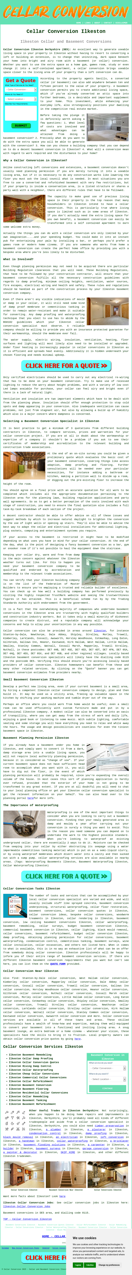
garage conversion (96, 1148)
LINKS (88, 23)
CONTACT (108, 23)
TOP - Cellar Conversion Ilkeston (27, 1219)
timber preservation (109, 1125)
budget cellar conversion (93, 933)
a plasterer (96, 1129)
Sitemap (5, 1248)
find (15, 978)
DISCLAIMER (121, 23)
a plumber (53, 1129)
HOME (78, 23)
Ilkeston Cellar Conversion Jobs (26, 1206)
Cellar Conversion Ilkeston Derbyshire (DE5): (37, 49)
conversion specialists (48, 657)
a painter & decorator (20, 1152)
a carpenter (96, 1144)
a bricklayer (119, 1141)
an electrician (67, 1137)
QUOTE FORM (58, 964)
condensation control (45, 1133)
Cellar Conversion (61, 1248)
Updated (45, 1248)
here (31, 798)
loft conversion (112, 1137)
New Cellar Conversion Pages (25, 1248)
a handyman (26, 1141)
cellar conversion (37, 665)
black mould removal (18, 1137)
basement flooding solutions (45, 1144)
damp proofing (96, 1133)
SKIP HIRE (68, 1152)
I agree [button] (78, 1265)
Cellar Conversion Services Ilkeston (43, 1047)
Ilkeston (100, 630)
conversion (24, 672)
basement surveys (48, 1148)
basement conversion (48, 960)
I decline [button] (90, 1265)
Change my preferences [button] (109, 1265)
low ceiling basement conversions (49, 922)
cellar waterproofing (111, 922)
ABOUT (97, 23)
